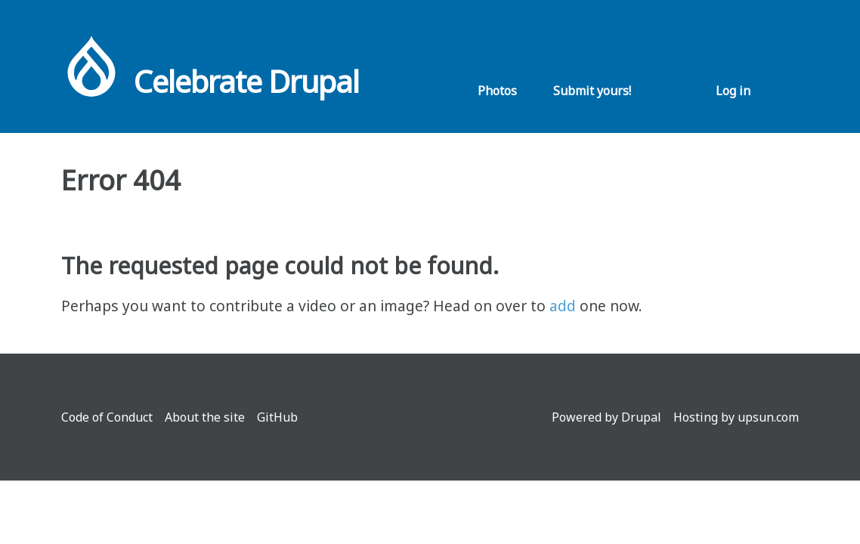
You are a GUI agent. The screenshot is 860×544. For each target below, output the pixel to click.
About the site (205, 417)
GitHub (277, 417)
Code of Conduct (107, 417)
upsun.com (768, 417)
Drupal (641, 417)
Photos (497, 90)
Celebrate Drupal (246, 81)
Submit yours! (592, 90)
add (562, 305)
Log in (733, 90)
